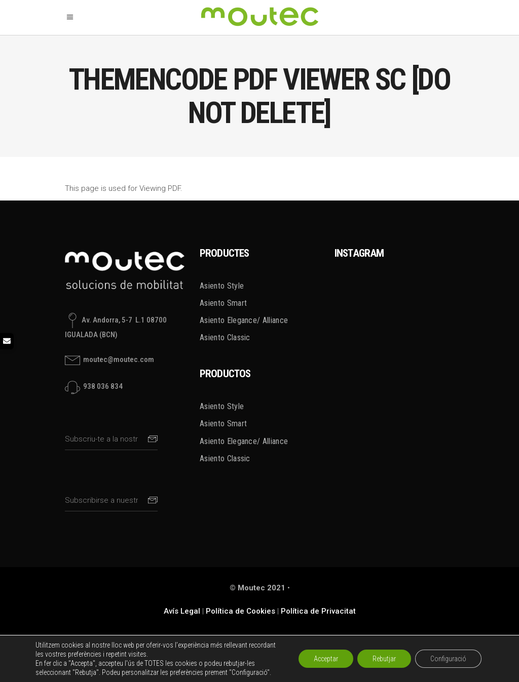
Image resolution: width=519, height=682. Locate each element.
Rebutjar (384, 659)
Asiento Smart (223, 303)
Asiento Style (222, 286)
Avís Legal (182, 611)
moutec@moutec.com (118, 360)
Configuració (448, 659)
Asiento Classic (225, 337)
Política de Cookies (240, 611)
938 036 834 (102, 386)
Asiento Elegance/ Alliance (244, 320)
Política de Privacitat (318, 611)
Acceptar (326, 659)
